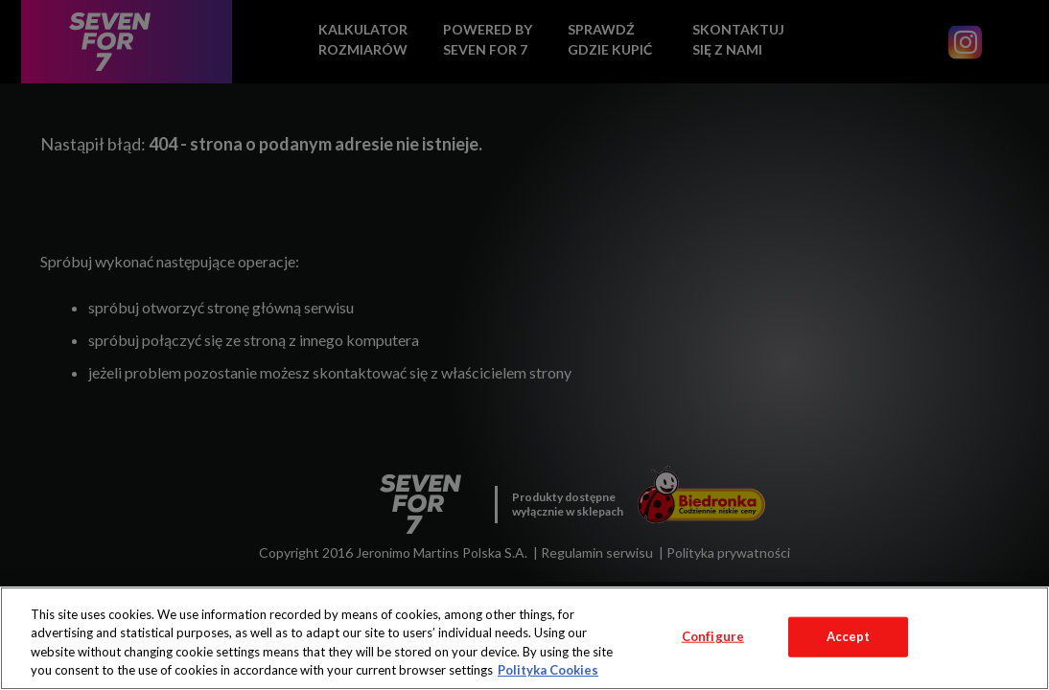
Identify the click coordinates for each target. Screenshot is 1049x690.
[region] (524, 638)
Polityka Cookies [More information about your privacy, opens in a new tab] (548, 670)
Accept (849, 636)
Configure (713, 636)
